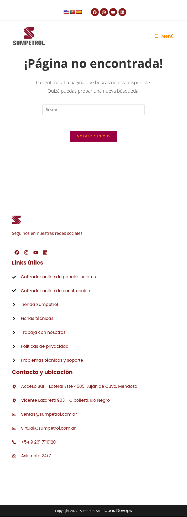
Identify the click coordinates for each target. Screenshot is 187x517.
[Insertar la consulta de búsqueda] (93, 110)
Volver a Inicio (93, 136)
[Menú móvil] (164, 36)
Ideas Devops (117, 511)
